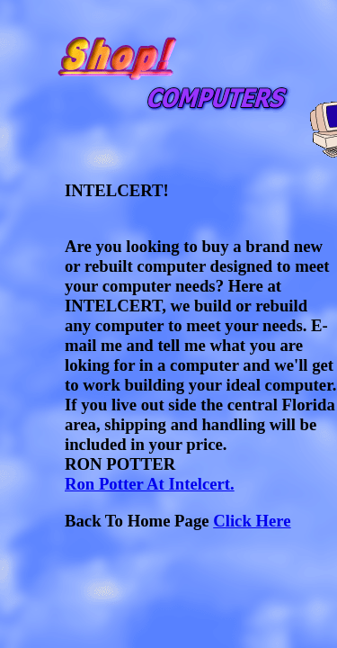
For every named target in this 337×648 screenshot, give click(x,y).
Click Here (251, 520)
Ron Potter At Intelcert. (150, 483)
